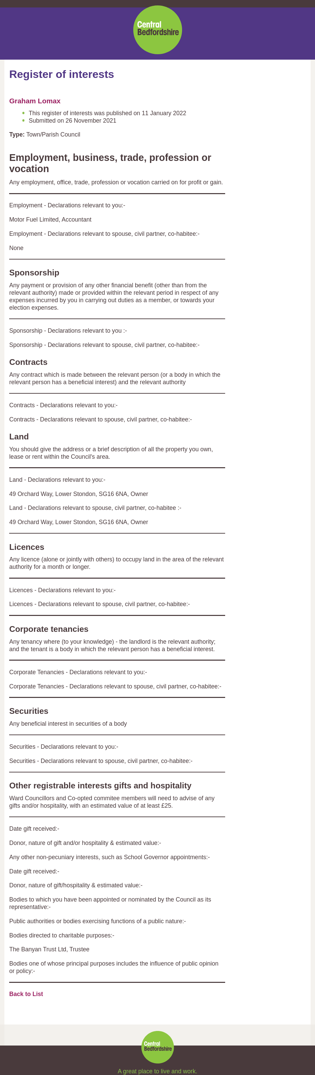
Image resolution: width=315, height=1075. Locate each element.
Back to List (26, 994)
